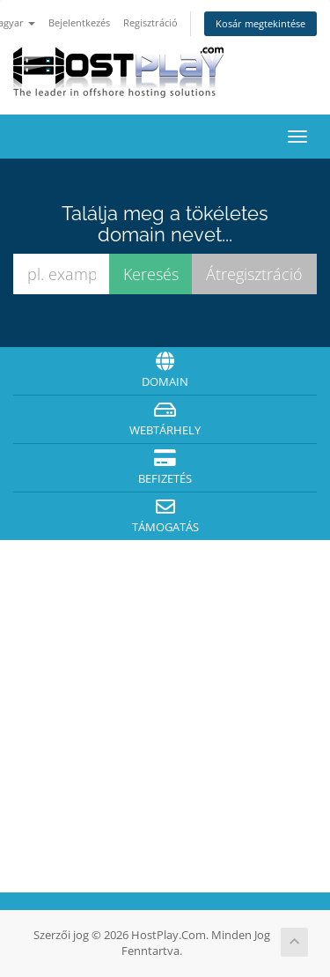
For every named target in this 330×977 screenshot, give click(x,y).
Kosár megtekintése (260, 23)
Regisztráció (150, 22)
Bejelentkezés (79, 22)
